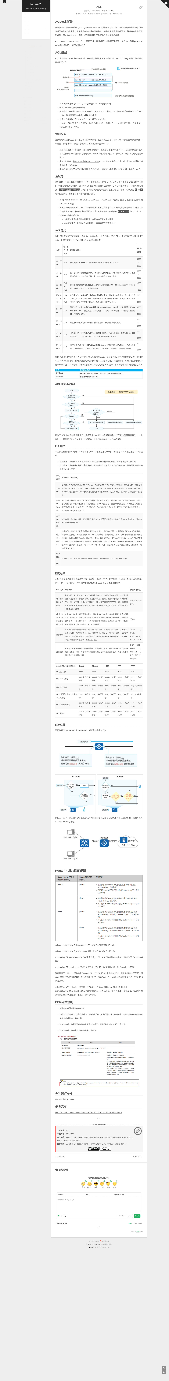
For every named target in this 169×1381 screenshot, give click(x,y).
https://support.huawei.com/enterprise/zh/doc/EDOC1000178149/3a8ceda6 (88, 1112)
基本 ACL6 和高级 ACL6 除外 (86, 161)
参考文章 (28, 87)
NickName (60, 1194)
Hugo (89, 1244)
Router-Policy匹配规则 (32, 78)
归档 (35, 31)
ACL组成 (28, 52)
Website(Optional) (119, 1194)
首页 (27, 16)
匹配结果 (31, 70)
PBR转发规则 (29, 81)
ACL (99, 1118)
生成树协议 (137, 1156)
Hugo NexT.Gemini (99, 1244)
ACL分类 (30, 61)
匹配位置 (31, 73)
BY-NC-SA (102, 1144)
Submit (137, 1216)
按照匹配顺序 (129, 435)
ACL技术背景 (29, 49)
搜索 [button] (27, 35)
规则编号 (30, 55)
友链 (27, 27)
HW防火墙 (60, 1156)
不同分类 (88, 104)
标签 (27, 20)
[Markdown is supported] (59, 1216)
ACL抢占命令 (29, 84)
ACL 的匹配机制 (32, 64)
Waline (137, 1231)
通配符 (29, 58)
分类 (27, 23)
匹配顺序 (31, 67)
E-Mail (87, 1194)
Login (129, 1216)
